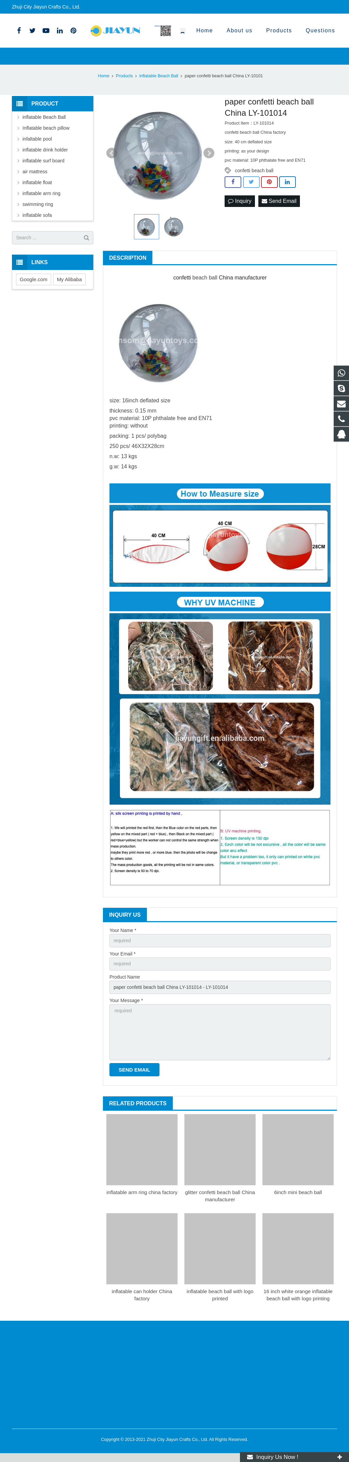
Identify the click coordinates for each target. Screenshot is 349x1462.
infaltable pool (37, 146)
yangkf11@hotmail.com (298, 31)
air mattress (34, 178)
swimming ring (37, 211)
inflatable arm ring (41, 200)
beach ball (205, 285)
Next (208, 160)
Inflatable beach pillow (46, 135)
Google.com (33, 286)
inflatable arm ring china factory (141, 1201)
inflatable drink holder (45, 157)
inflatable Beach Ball (44, 124)
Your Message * (126, 1008)
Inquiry (239, 208)
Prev (111, 160)
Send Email (279, 208)
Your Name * (122, 937)
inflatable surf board (43, 168)
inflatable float (37, 189)
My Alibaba (69, 286)
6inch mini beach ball (298, 1201)
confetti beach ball (254, 177)
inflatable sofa (37, 222)
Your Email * (122, 961)
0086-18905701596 (215, 31)
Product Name (124, 984)
